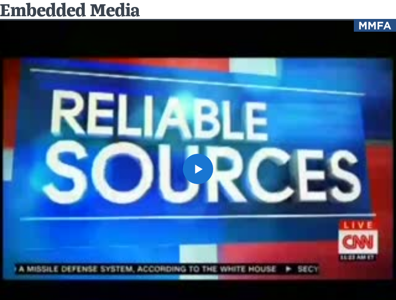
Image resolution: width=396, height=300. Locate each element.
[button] (198, 169)
